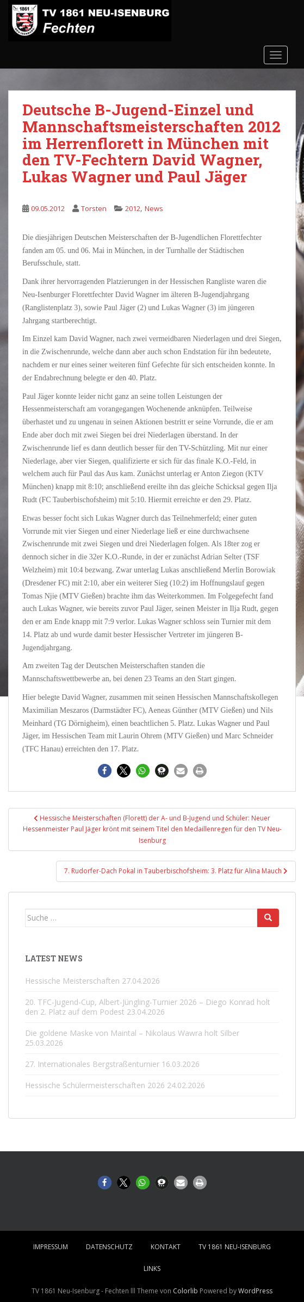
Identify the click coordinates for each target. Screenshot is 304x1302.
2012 (132, 208)
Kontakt (166, 1246)
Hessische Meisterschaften (72, 981)
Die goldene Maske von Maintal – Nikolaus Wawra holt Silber (132, 1033)
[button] (104, 771)
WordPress (255, 1290)
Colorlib (185, 1290)
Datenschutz (109, 1246)
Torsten (94, 208)
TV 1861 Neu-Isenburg (234, 1246)
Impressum (50, 1246)
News (154, 208)
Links (152, 1268)
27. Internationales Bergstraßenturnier (92, 1064)
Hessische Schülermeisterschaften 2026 (95, 1085)
